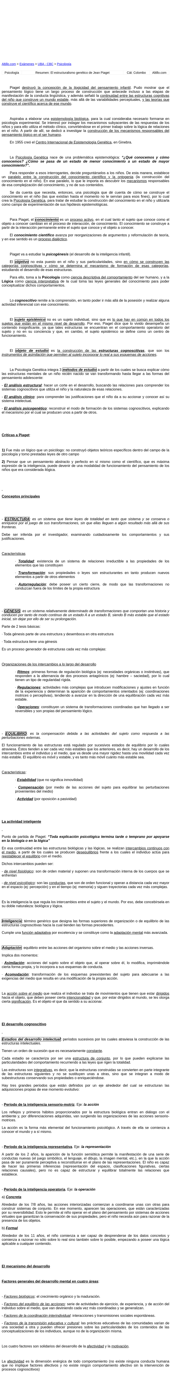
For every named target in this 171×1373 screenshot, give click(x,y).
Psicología (64, 64)
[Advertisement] (43, 29)
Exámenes (26, 64)
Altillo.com (9, 64)
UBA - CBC (45, 64)
